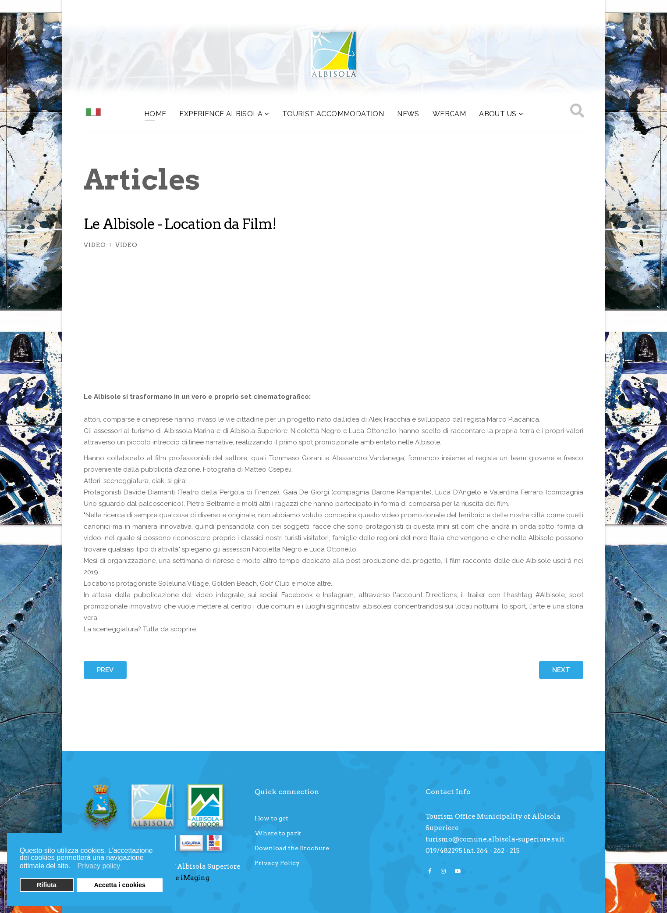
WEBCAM (449, 114)
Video (95, 244)
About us (497, 114)
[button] (73, 867)
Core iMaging (186, 878)
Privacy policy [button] (99, 866)
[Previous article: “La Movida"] (105, 670)
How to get (271, 818)
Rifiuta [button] (47, 884)
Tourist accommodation (333, 114)
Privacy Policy (277, 862)
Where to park (278, 833)
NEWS (408, 114)
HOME (155, 114)
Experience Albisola (221, 114)
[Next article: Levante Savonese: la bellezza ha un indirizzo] (561, 670)
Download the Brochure (292, 848)
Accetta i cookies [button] (119, 884)
